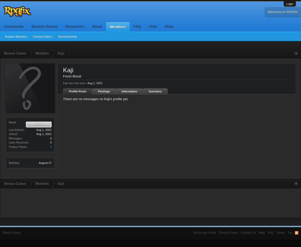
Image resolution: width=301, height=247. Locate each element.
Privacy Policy (228, 233)
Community (14, 27)
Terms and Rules (204, 233)
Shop (169, 27)
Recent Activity (67, 36)
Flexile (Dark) (12, 233)
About (97, 27)
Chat (153, 27)
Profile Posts (77, 91)
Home (280, 233)
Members (118, 27)
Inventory (155, 91)
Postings (104, 91)
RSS (296, 233)
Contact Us (248, 233)
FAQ (137, 27)
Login (289, 3)
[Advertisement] (151, 202)
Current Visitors (43, 36)
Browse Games (45, 27)
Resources (74, 27)
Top (289, 233)
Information (129, 91)
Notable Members (16, 36)
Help (262, 233)
